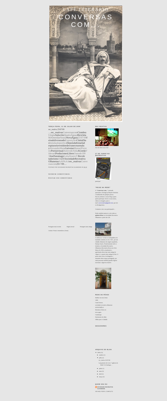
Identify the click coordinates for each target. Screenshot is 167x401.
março (101, 377)
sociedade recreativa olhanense (103, 305)
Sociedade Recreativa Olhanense (105, 387)
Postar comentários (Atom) (60, 230)
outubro (101, 355)
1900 (96, 300)
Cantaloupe (98, 314)
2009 (98, 352)
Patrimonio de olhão (100, 317)
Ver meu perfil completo (104, 391)
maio (100, 371)
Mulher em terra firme (101, 297)
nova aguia (98, 312)
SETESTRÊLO (99, 307)
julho (100, 358)
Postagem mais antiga (86, 226)
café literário (86, 9)
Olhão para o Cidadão (101, 319)
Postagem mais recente (54, 226)
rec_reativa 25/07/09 (104, 360)
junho (101, 368)
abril (100, 374)
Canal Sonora (99, 302)
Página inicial (70, 226)
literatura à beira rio (100, 310)
